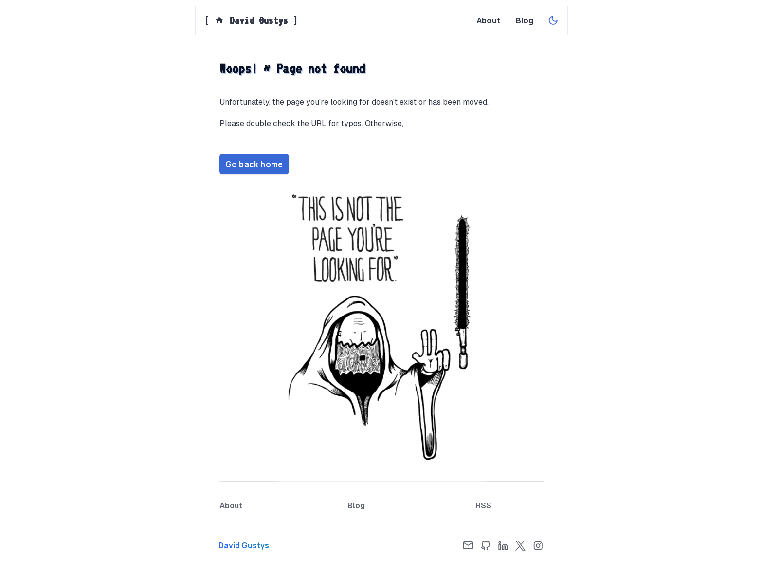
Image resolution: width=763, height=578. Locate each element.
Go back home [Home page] (254, 164)
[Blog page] (524, 20)
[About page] (488, 20)
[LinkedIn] (503, 545)
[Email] (468, 545)
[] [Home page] (251, 20)
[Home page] (269, 545)
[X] (520, 545)
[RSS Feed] (483, 506)
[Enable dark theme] (553, 20)
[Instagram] (538, 545)
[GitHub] (485, 545)
